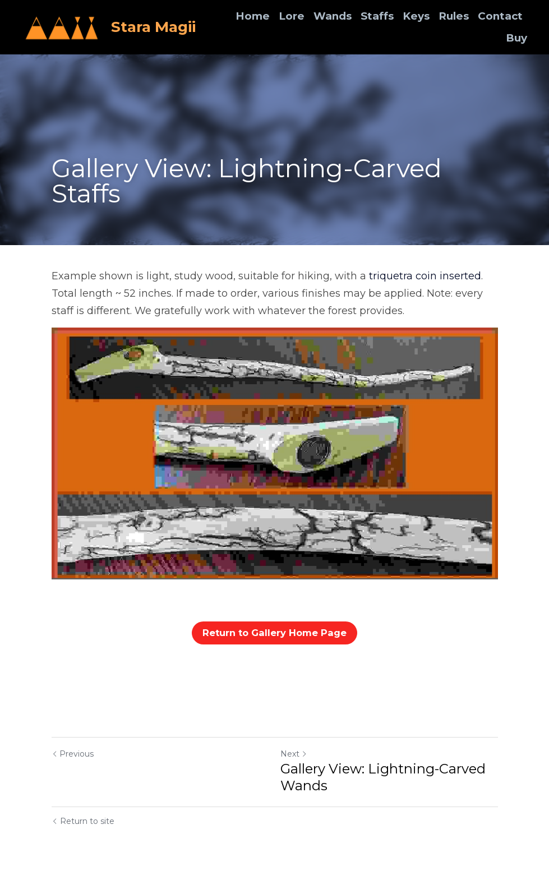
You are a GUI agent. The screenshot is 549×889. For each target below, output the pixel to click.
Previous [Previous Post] (73, 754)
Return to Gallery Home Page (274, 632)
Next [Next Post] (293, 754)
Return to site (83, 821)
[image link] (62, 26)
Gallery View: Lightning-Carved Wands (383, 777)
